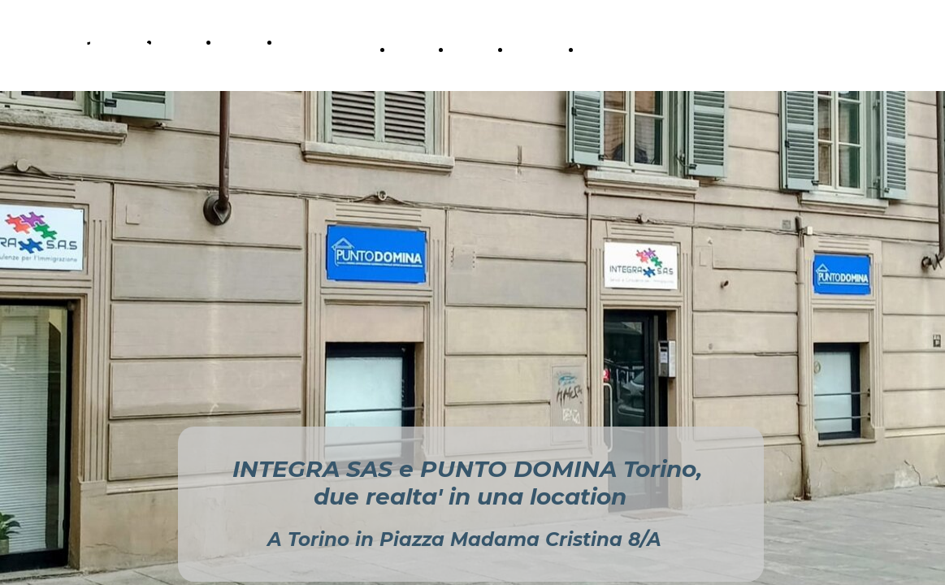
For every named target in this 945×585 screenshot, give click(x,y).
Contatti (303, 42)
